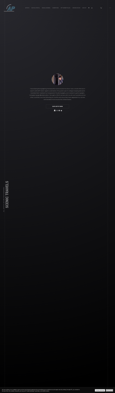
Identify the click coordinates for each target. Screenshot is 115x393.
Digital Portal (35, 7)
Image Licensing (46, 7)
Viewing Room (76, 7)
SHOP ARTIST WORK (57, 106)
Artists (27, 7)
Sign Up (84, 7)
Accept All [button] (109, 390)
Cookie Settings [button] (100, 390)
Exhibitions (55, 7)
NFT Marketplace (65, 7)
